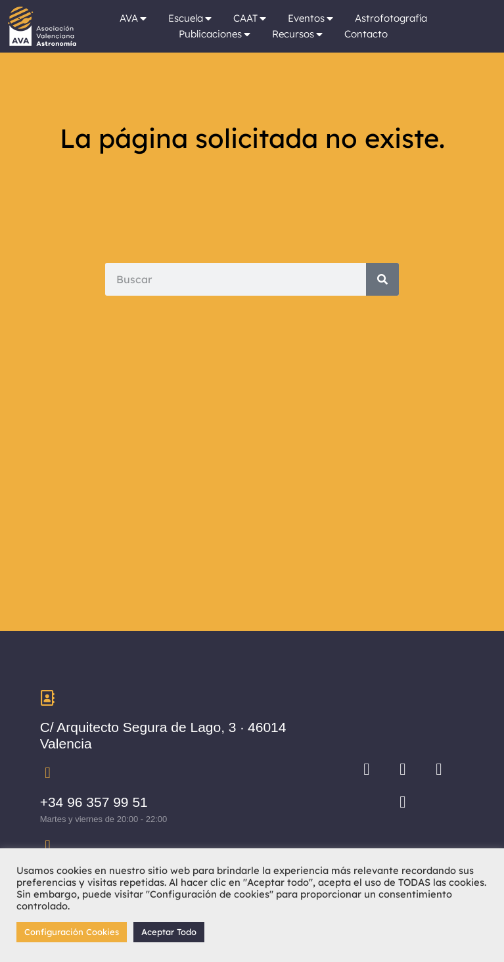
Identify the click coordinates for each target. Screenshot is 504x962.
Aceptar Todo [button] (168, 932)
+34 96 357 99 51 (94, 802)
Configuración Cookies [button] (71, 932)
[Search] (382, 279)
